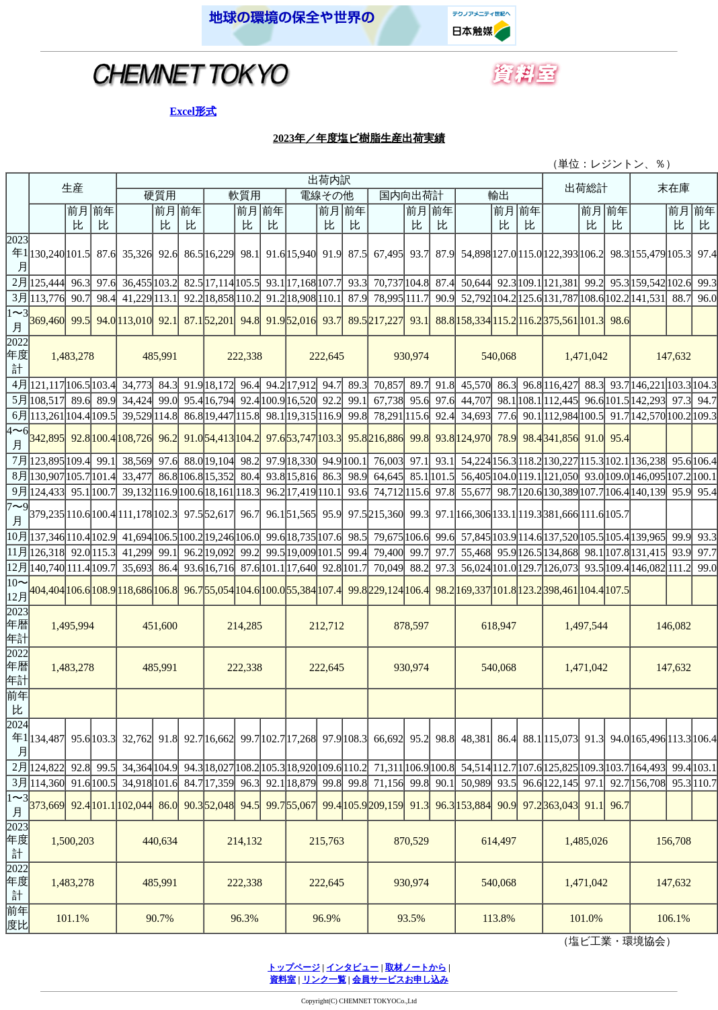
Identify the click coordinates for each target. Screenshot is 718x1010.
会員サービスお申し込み (400, 979)
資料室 (283, 979)
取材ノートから (415, 967)
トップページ (294, 967)
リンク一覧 (324, 979)
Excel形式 (193, 111)
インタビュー (352, 967)
